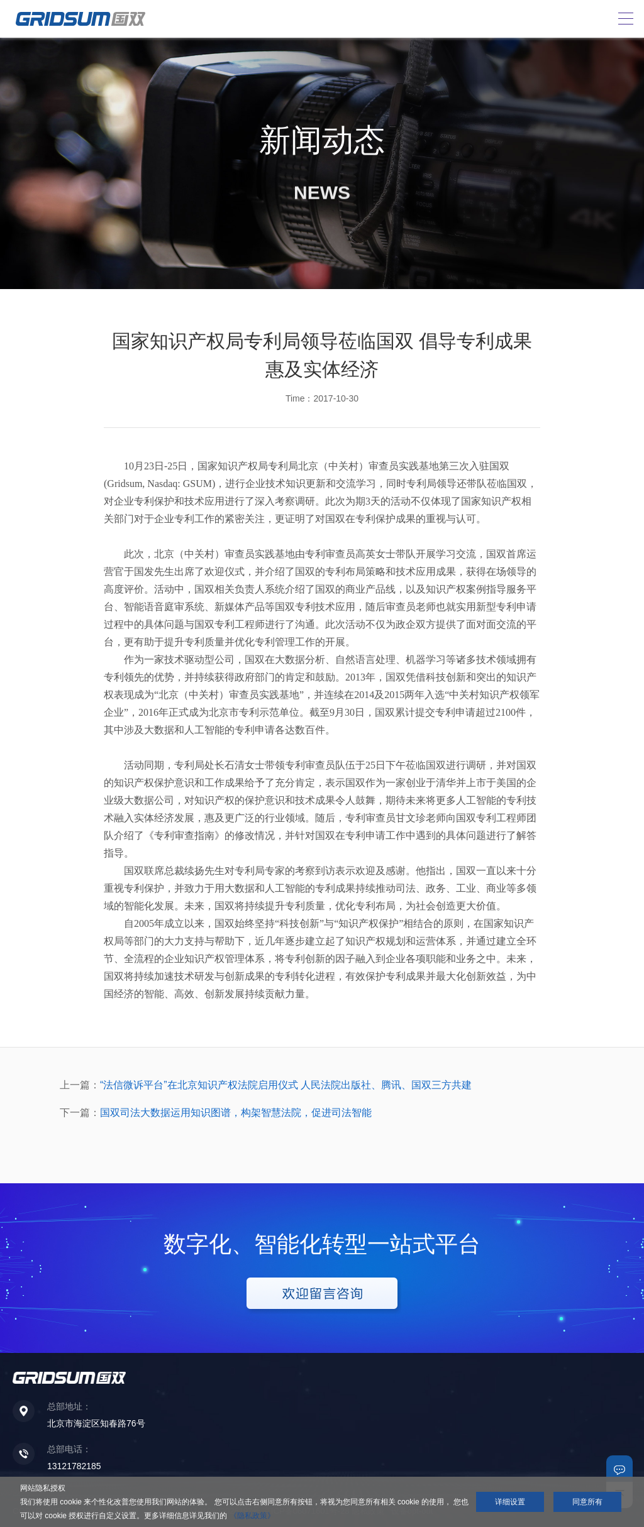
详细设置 (510, 1501)
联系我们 (619, 1468)
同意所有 (587, 1501)
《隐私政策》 (252, 1515)
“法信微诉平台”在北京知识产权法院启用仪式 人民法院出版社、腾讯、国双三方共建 (286, 1085)
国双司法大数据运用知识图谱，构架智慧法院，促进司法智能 (236, 1112)
